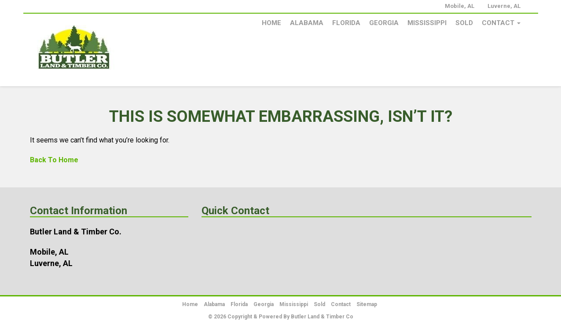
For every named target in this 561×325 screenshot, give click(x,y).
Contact (501, 23)
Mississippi (427, 23)
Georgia (384, 23)
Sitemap (366, 304)
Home (271, 23)
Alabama (306, 23)
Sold (464, 23)
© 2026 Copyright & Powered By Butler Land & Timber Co (280, 317)
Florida (346, 23)
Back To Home (54, 160)
